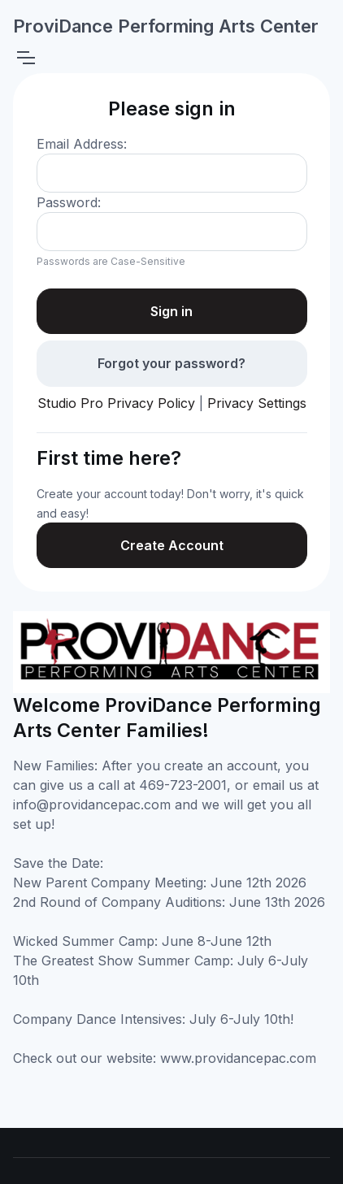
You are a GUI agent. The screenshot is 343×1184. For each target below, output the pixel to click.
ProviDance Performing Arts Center (166, 26)
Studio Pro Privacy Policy (116, 403)
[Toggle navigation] (25, 57)
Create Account (172, 545)
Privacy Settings (256, 403)
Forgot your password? (171, 363)
